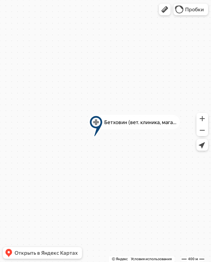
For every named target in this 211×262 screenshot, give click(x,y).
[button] (165, 9)
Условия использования (151, 259)
